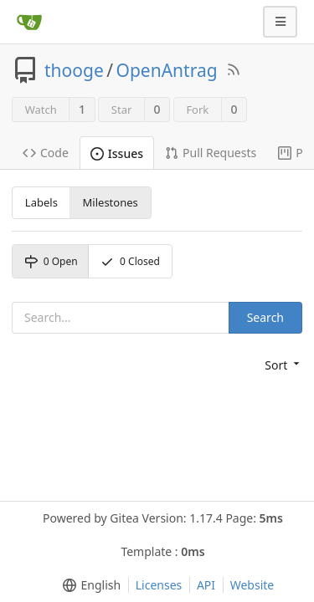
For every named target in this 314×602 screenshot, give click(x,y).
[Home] (29, 21)
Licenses (159, 585)
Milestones (110, 202)
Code (46, 153)
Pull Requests (210, 153)
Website (252, 585)
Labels (41, 202)
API (206, 585)
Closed (130, 261)
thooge (74, 70)
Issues (116, 153)
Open (51, 261)
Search (265, 317)
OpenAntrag (167, 70)
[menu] (283, 365)
